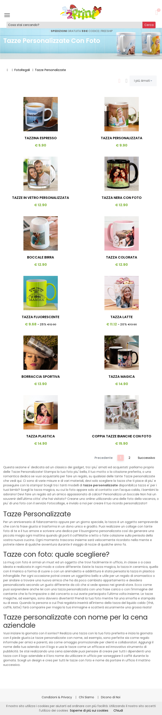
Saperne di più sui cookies (89, 710)
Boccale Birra (40, 257)
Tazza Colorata (121, 257)
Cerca (149, 25)
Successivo (146, 458)
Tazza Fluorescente (40, 316)
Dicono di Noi (110, 697)
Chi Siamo (87, 697)
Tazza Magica (122, 376)
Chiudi (118, 710)
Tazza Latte (121, 316)
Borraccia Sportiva (40, 376)
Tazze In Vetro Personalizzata (40, 197)
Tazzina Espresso (40, 138)
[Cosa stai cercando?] (74, 25)
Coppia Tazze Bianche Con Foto (121, 436)
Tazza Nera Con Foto (122, 197)
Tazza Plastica (40, 436)
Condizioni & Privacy (57, 697)
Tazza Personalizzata (121, 138)
